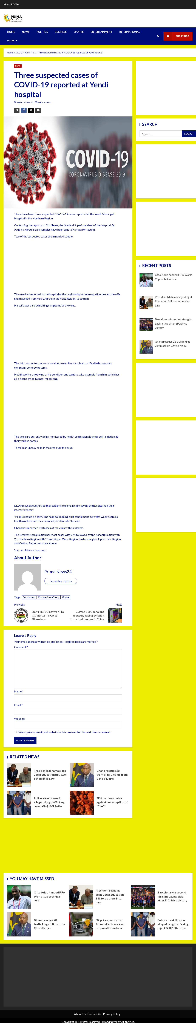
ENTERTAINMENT (101, 31)
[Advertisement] (65, 266)
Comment (21, 647)
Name (18, 691)
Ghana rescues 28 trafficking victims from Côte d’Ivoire (82, 775)
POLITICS (42, 31)
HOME (11, 31)
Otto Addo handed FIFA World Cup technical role (19, 897)
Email (18, 705)
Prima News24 (25, 102)
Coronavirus (29, 597)
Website (19, 718)
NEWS (25, 31)
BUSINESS (61, 31)
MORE (11, 40)
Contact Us (94, 1014)
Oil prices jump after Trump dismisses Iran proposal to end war (81, 924)
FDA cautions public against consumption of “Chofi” (82, 803)
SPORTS (79, 31)
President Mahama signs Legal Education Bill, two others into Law (19, 775)
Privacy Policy (111, 1014)
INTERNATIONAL (129, 31)
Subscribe (176, 36)
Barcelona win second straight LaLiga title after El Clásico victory (143, 897)
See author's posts (61, 581)
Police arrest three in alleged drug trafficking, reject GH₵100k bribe (19, 803)
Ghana (65, 597)
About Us (80, 1014)
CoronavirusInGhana (48, 597)
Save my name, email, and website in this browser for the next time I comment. (64, 732)
